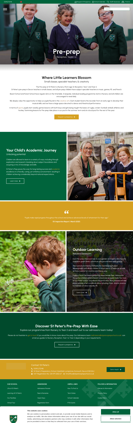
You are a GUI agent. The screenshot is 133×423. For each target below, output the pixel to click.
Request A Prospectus (83, 2)
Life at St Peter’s (12, 388)
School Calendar (98, 2)
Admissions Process (43, 388)
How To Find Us (73, 388)
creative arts (65, 101)
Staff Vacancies (113, 2)
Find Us (126, 2)
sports (20, 108)
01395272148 (8, 2)
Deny (116, 409)
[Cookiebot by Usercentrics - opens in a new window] (13, 419)
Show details (109, 419)
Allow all (115, 396)
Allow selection (115, 402)
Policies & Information (105, 388)
